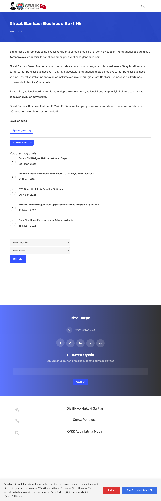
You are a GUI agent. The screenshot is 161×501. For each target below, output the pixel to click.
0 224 (80, 330)
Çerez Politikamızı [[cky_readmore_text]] (14, 496)
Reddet (111, 490)
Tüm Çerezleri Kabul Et (139, 490)
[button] (149, 6)
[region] (80, 490)
